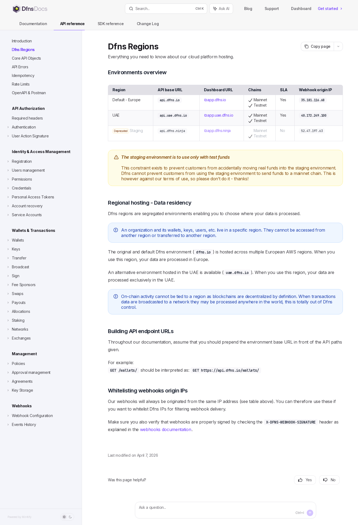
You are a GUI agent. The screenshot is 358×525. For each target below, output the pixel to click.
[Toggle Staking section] (15, 320)
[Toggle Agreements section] (19, 381)
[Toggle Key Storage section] (19, 390)
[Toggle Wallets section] (15, 240)
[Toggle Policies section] (15, 363)
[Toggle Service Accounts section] (24, 215)
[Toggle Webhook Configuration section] (29, 415)
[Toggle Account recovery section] (24, 206)
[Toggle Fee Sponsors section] (21, 284)
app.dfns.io (216, 99)
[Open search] (166, 8)
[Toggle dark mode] (67, 517)
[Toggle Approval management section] (28, 372)
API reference (69, 25)
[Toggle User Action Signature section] (27, 136)
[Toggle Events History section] (21, 424)
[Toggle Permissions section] (19, 179)
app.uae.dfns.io (220, 115)
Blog (245, 8)
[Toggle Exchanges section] (18, 338)
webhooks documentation (165, 429)
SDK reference (107, 25)
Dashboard (298, 8)
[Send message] (310, 513)
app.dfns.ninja (219, 130)
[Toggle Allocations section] (18, 311)
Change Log (144, 25)
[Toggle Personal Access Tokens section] (30, 197)
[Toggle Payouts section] (16, 302)
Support (269, 8)
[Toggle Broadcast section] (17, 267)
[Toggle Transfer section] (16, 258)
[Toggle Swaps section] (14, 293)
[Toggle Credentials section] (18, 188)
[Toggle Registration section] (19, 161)
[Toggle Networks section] (17, 329)
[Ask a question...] (225, 510)
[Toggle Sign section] (13, 276)
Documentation (30, 25)
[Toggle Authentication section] (21, 127)
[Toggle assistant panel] (221, 8)
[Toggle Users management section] (25, 170)
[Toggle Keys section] (13, 249)
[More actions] (338, 46)
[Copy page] (317, 46)
